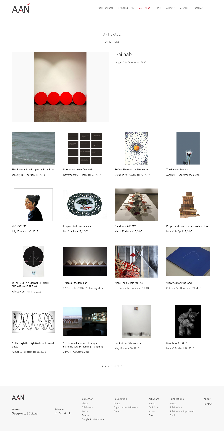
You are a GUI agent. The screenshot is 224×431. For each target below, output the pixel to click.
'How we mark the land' (179, 283)
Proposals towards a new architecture (187, 226)
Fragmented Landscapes (77, 226)
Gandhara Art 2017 (125, 226)
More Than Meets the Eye (129, 283)
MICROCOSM (19, 226)
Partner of (16, 409)
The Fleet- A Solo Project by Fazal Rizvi (33, 169)
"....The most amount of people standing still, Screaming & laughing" (84, 344)
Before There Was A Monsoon (131, 169)
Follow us (59, 409)
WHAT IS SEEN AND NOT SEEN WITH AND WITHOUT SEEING (31, 284)
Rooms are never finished (77, 169)
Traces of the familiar (75, 283)
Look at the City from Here (129, 343)
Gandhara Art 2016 (176, 343)
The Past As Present (177, 169)
